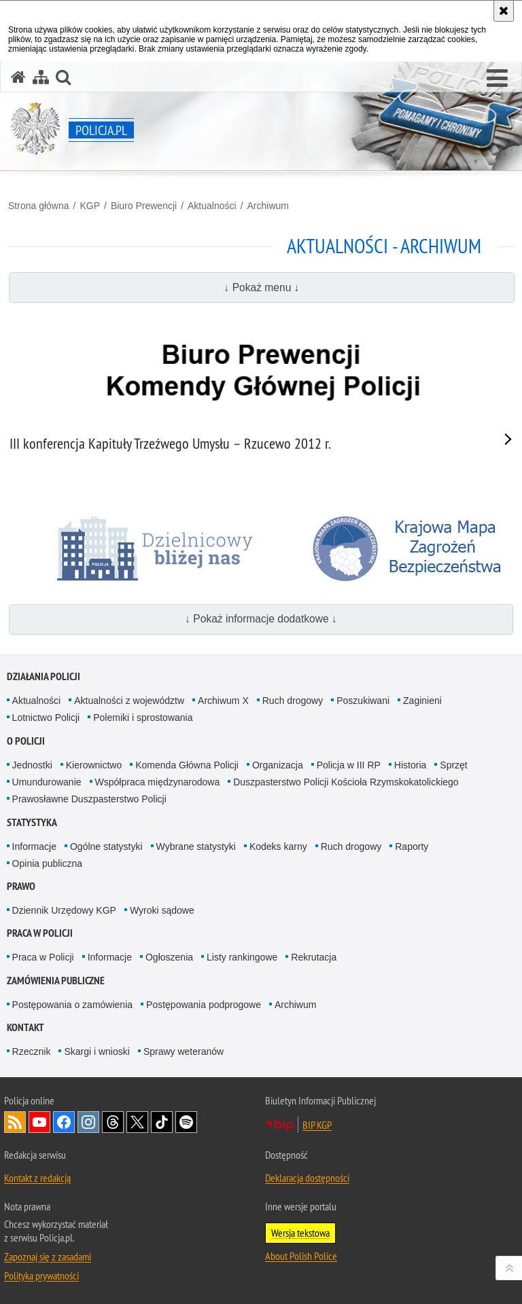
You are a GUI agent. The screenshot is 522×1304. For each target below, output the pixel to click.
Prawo (21, 886)
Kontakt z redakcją (37, 1178)
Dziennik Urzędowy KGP (64, 910)
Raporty (411, 846)
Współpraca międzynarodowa (157, 782)
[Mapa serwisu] (41, 77)
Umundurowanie (47, 782)
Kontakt (25, 1027)
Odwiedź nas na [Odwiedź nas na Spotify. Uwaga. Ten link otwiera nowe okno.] (186, 1122)
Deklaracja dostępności (307, 1178)
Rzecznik (31, 1051)
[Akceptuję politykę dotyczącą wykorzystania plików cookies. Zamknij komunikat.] (503, 11)
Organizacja (277, 765)
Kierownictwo (94, 765)
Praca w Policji (40, 933)
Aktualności (212, 205)
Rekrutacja (313, 957)
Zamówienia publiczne (56, 980)
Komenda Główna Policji (187, 765)
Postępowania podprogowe (203, 1004)
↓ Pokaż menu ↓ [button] (262, 287)
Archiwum (268, 205)
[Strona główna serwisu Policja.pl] (18, 77)
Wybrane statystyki (196, 846)
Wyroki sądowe (162, 910)
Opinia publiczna (47, 863)
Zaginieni (422, 700)
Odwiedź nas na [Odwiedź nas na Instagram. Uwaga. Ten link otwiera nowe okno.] (88, 1122)
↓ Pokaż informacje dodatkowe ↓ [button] (261, 619)
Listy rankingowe (242, 957)
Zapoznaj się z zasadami (47, 1256)
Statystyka (32, 822)
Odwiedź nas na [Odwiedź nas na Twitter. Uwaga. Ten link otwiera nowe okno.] (137, 1122)
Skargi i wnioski (96, 1051)
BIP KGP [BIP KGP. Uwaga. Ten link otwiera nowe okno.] (317, 1125)
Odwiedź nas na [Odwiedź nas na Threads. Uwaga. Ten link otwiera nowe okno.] (113, 1122)
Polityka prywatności (41, 1275)
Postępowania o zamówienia (72, 1004)
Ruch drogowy (293, 700)
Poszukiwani (362, 700)
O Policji (26, 741)
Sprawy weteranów (183, 1051)
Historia (410, 765)
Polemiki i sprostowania (142, 717)
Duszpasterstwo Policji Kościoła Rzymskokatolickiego (345, 782)
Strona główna (38, 205)
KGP (90, 205)
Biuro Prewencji (144, 205)
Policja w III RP (349, 765)
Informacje (34, 846)
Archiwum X (223, 700)
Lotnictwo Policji (46, 717)
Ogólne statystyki (106, 846)
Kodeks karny (278, 846)
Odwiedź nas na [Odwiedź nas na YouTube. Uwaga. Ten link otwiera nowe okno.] (39, 1122)
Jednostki (32, 765)
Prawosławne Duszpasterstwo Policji (89, 799)
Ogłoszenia (169, 957)
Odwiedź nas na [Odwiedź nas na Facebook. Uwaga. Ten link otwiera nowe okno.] (64, 1122)
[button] (497, 78)
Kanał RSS (15, 1122)
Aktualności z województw (129, 700)
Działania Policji (43, 676)
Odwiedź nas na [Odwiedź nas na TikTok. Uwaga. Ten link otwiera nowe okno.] (162, 1122)
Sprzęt (453, 765)
